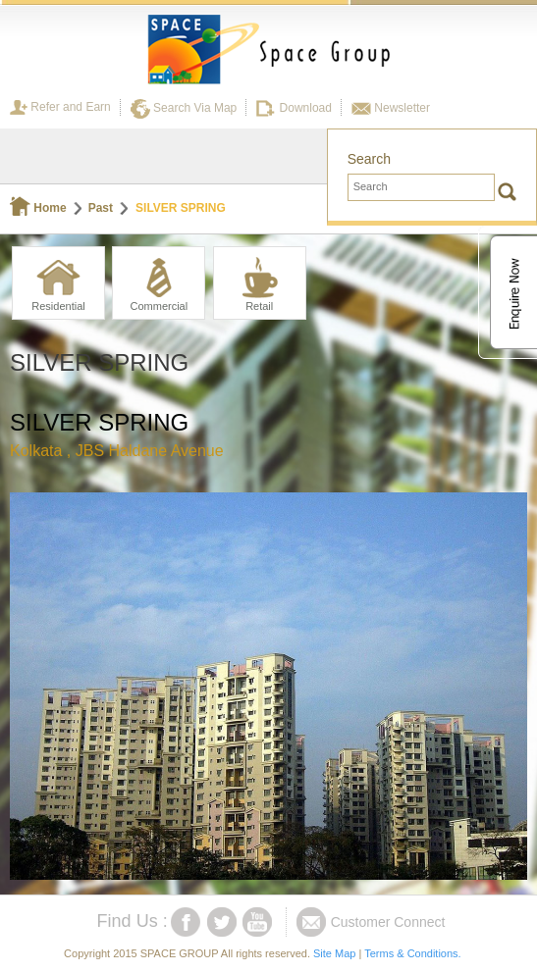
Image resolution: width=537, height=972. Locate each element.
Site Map (334, 953)
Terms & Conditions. (412, 953)
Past (100, 208)
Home (38, 208)
